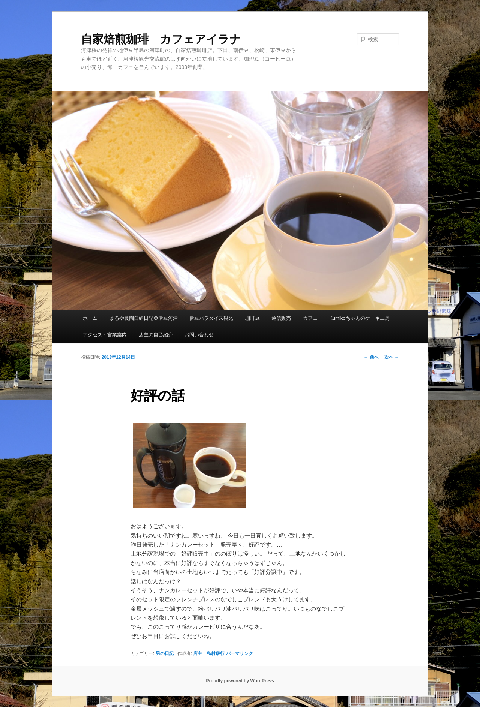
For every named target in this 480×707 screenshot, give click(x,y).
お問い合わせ (199, 334)
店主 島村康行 (209, 653)
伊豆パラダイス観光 (211, 318)
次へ (391, 357)
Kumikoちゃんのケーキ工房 (359, 318)
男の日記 (165, 653)
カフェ (310, 318)
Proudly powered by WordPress (240, 680)
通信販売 (281, 318)
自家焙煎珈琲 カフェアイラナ (161, 39)
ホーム (90, 318)
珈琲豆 (252, 318)
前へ (371, 357)
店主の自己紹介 (156, 334)
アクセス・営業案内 (105, 334)
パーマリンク (239, 653)
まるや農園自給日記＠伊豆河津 (144, 318)
